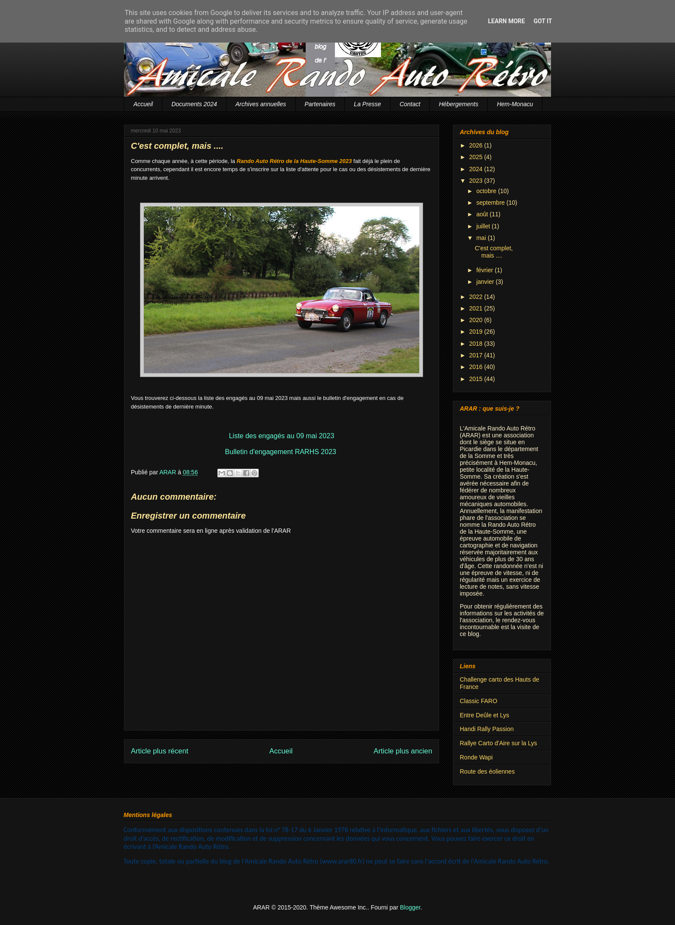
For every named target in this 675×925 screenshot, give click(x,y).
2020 (476, 320)
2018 (476, 343)
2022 (476, 296)
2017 (476, 355)
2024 (476, 169)
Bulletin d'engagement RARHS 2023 (280, 451)
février (485, 270)
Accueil (143, 104)
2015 (476, 378)
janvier (485, 281)
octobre (487, 190)
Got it (542, 21)
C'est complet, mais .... (494, 252)
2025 (476, 157)
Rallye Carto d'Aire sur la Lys (498, 743)
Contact (409, 104)
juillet (484, 226)
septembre (491, 202)
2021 (476, 308)
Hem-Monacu (515, 104)
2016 (476, 366)
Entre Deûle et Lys (484, 715)
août (482, 214)
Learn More (506, 21)
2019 (476, 331)
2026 (476, 145)
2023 (476, 180)
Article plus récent (159, 751)
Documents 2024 (194, 104)
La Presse (367, 104)
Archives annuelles (260, 104)
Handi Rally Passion (487, 728)
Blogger (410, 907)
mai (481, 237)
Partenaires (320, 104)
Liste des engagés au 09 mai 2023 (281, 435)
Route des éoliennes (487, 771)
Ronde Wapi (476, 757)
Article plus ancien (403, 751)
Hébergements (458, 104)
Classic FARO (478, 701)
